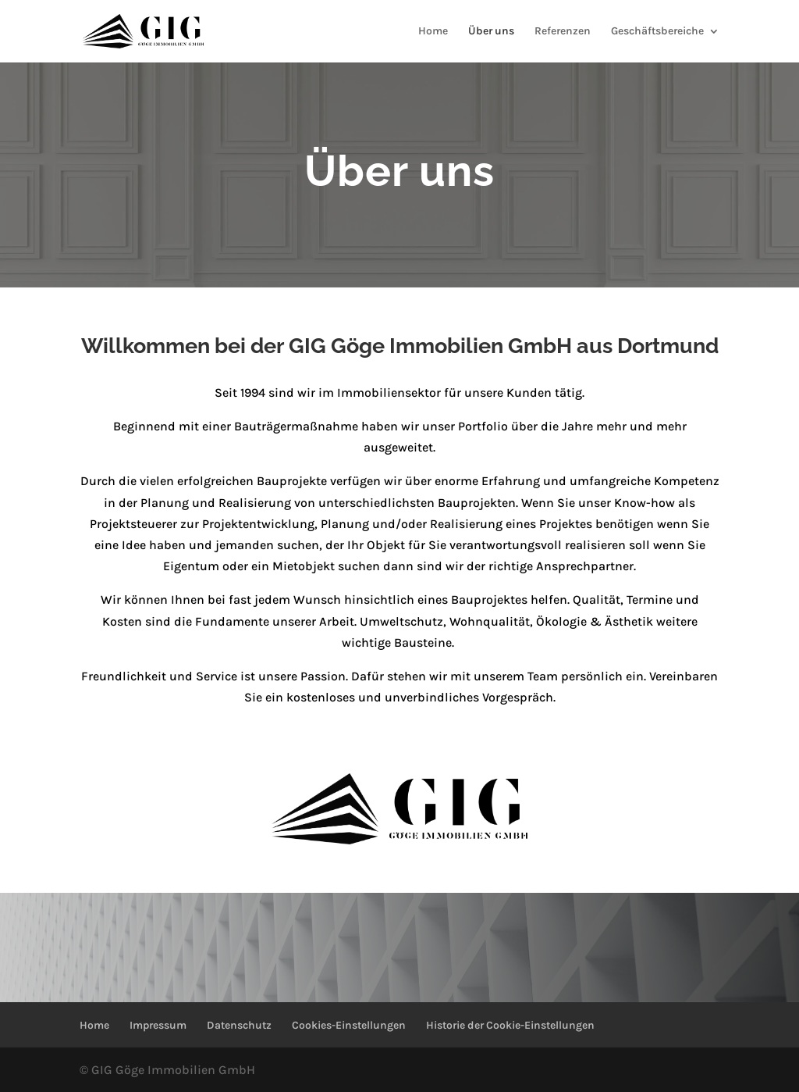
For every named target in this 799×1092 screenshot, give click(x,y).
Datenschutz (239, 1025)
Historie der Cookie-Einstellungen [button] (510, 1025)
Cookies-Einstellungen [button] (349, 1025)
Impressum (158, 1025)
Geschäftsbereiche (657, 31)
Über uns (491, 31)
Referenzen (562, 31)
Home (433, 31)
